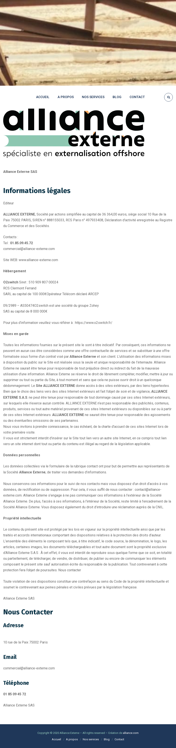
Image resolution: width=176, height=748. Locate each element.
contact (72, 570)
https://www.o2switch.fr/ (93, 323)
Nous (62, 570)
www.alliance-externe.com (38, 260)
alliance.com (131, 733)
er (79, 570)
